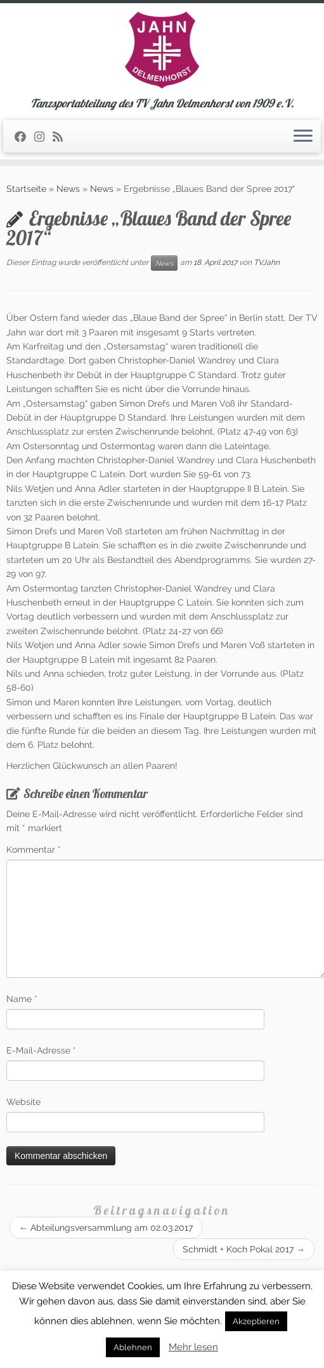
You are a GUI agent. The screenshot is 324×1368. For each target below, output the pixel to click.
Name (21, 999)
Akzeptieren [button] (256, 1321)
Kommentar (33, 849)
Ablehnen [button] (132, 1347)
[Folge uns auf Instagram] (43, 137)
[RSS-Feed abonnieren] (62, 137)
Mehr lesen (193, 1347)
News (68, 189)
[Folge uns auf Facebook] (24, 137)
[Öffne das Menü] (303, 136)
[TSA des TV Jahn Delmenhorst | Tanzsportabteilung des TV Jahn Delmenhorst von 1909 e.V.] (162, 50)
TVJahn (267, 262)
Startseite (26, 189)
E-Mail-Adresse (41, 1050)
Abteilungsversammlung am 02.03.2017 (106, 1227)
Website (23, 1102)
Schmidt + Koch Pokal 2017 (244, 1249)
